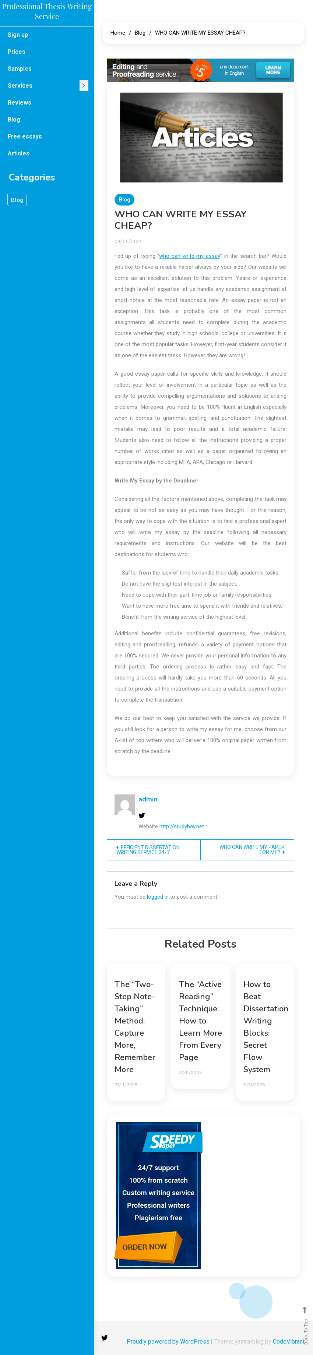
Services (20, 85)
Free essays (25, 136)
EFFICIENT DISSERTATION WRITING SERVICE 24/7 (148, 850)
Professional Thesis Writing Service (47, 11)
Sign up (18, 34)
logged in (158, 897)
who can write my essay (189, 256)
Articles (18, 153)
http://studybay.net (181, 826)
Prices (16, 51)
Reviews (19, 102)
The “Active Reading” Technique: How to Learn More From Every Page (200, 1021)
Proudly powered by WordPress (169, 1341)
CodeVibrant (289, 1341)
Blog (14, 119)
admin (147, 799)
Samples (20, 68)
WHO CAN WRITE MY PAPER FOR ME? (252, 849)
